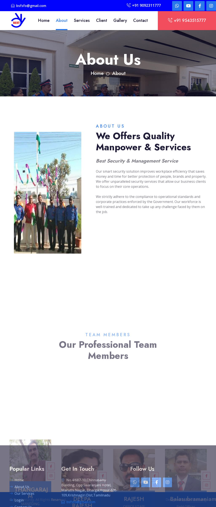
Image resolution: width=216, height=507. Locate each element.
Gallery (120, 20)
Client (101, 20)
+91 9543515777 (187, 20)
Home (44, 20)
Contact (140, 20)
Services (82, 20)
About (61, 20)
